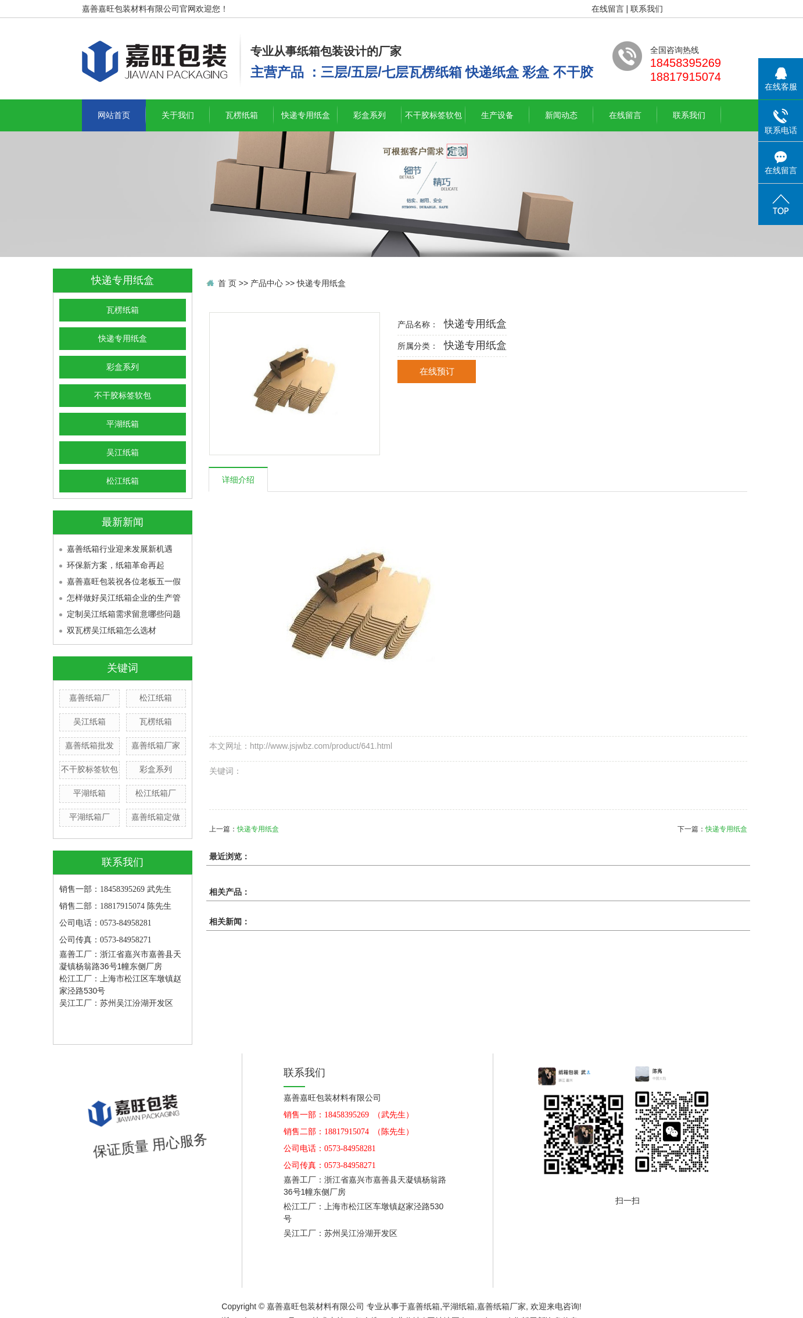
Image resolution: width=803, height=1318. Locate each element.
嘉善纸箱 (423, 1306)
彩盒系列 (369, 115)
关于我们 (178, 115)
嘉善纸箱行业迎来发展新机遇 (120, 548)
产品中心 (266, 283)
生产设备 (497, 115)
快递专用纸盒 (305, 115)
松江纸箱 (122, 481)
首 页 (227, 283)
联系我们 (646, 8)
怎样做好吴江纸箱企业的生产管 (124, 597)
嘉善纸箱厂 (89, 697)
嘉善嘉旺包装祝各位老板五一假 (124, 581)
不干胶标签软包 (433, 115)
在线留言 (608, 8)
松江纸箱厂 (155, 793)
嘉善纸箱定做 (155, 816)
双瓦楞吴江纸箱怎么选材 (111, 630)
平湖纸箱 (122, 424)
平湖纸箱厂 (89, 816)
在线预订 (437, 371)
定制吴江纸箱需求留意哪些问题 (124, 614)
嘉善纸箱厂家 (155, 745)
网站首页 (114, 115)
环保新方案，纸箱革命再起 (115, 565)
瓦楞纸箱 (241, 115)
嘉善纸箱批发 (89, 745)
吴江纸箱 (122, 452)
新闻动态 (561, 115)
